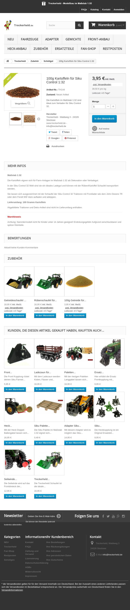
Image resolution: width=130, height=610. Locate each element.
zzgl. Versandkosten (102, 84)
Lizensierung (32, 558)
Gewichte (73, 39)
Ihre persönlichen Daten (58, 555)
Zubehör (41, 49)
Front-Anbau (99, 39)
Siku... (98, 425)
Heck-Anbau (17, 49)
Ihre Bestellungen (55, 542)
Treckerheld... (42, 479)
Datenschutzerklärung (36, 563)
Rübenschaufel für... (45, 300)
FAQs (84, 9)
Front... (8, 372)
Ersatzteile (64, 49)
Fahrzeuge (29, 39)
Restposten (112, 49)
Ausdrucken (57, 146)
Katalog (95, 9)
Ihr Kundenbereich (59, 537)
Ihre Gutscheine (54, 560)
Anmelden (119, 9)
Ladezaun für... (42, 372)
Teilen (66, 132)
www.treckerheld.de (56, 123)
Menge (95, 101)
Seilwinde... (10, 479)
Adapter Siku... (72, 425)
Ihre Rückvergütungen (58, 546)
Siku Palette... (42, 425)
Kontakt (106, 9)
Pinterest (70, 138)
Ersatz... (99, 372)
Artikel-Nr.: (52, 89)
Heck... (8, 425)
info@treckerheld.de (112, 554)
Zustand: (51, 94)
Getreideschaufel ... (15, 300)
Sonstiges (9, 560)
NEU (10, 39)
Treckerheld (10, 546)
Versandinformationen (12, 590)
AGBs (28, 567)
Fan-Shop (88, 49)
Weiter (38, 119)
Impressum (31, 576)
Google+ (54, 138)
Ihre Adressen (53, 551)
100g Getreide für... (75, 300)
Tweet (53, 132)
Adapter (52, 39)
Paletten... (70, 372)
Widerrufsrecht (33, 571)
